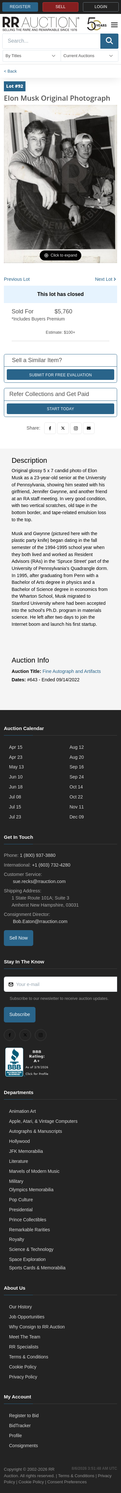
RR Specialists (23, 1346)
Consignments (23, 1445)
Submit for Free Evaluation (60, 375)
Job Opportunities (27, 1316)
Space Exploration (27, 1259)
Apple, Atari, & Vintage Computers (43, 1121)
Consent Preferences (67, 1481)
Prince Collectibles (27, 1219)
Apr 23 (15, 757)
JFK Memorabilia (26, 1151)
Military (16, 1181)
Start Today (60, 409)
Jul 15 (15, 806)
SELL (60, 7)
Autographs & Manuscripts (35, 1131)
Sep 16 (77, 766)
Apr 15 (15, 747)
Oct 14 (76, 786)
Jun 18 (16, 786)
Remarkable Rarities (29, 1229)
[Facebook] (50, 428)
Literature (18, 1161)
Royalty (16, 1239)
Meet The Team (24, 1336)
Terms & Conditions (28, 1356)
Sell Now (18, 937)
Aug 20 (77, 757)
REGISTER (20, 7)
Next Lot (103, 279)
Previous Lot (17, 279)
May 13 (16, 766)
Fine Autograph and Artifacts (72, 671)
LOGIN (101, 7)
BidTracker (20, 1425)
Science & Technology (31, 1249)
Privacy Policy (23, 1376)
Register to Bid (24, 1415)
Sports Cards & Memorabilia (37, 1267)
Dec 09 (77, 816)
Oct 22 (76, 796)
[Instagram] (76, 428)
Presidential (21, 1209)
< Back (10, 71)
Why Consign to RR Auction (37, 1326)
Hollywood (19, 1141)
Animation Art (22, 1111)
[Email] (89, 428)
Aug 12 (77, 747)
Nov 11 (77, 806)
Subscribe (19, 1014)
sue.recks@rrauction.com (39, 881)
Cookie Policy (22, 1366)
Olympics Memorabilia (31, 1189)
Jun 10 (16, 776)
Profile (15, 1435)
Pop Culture (21, 1199)
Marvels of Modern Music (34, 1171)
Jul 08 (15, 796)
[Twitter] (63, 428)
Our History (20, 1306)
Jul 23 (15, 816)
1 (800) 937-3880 (37, 855)
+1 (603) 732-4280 (51, 865)
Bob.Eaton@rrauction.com (39, 921)
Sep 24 (77, 776)
